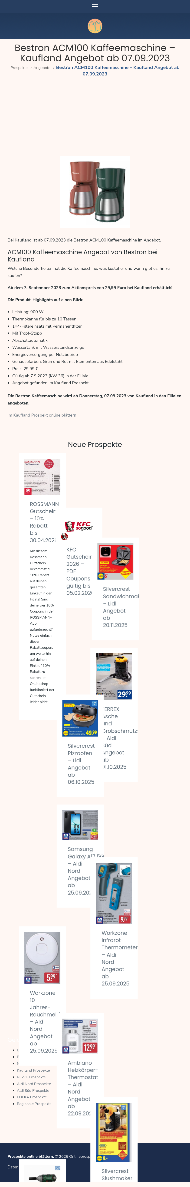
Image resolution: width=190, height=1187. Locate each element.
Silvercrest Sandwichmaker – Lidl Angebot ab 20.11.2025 (159, 522)
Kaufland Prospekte (34, 1075)
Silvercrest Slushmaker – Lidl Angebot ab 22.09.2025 (152, 940)
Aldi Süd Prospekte (34, 1095)
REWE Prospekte (32, 1082)
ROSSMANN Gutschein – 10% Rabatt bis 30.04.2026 (46, 522)
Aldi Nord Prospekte (35, 1088)
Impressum (42, 1172)
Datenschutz (19, 1172)
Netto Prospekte (31, 1068)
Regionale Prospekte (35, 1108)
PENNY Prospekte (33, 1061)
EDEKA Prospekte (33, 1102)
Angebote (47, 67)
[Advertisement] (95, 117)
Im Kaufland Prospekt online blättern (42, 415)
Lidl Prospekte (29, 1055)
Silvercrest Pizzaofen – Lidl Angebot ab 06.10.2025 (98, 635)
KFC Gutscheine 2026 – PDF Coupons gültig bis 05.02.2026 (100, 520)
